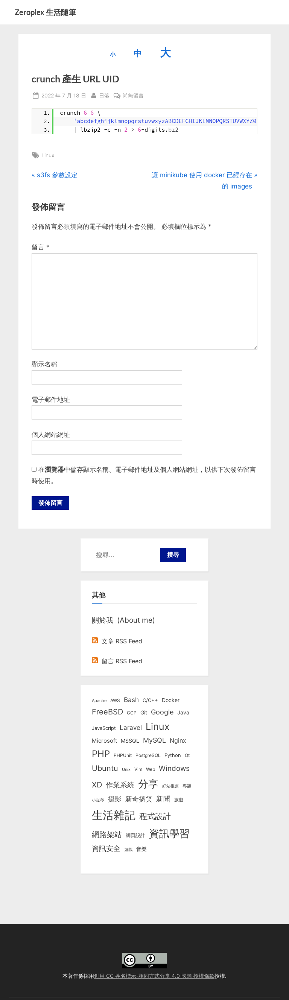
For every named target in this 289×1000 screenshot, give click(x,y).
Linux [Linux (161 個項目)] (158, 727)
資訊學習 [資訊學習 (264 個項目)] (169, 834)
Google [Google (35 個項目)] (162, 712)
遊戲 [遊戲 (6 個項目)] (128, 850)
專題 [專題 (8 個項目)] (187, 786)
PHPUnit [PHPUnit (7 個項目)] (123, 756)
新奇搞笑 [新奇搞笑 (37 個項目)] (138, 799)
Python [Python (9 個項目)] (172, 756)
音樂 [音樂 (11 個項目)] (141, 850)
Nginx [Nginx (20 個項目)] (178, 741)
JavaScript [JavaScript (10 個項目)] (104, 728)
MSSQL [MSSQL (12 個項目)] (130, 741)
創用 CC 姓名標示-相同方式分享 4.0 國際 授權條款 (154, 976)
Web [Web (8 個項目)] (150, 770)
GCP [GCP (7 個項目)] (132, 713)
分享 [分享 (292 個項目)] (148, 784)
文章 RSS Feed (117, 642)
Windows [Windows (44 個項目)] (174, 769)
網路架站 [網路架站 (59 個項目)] (107, 835)
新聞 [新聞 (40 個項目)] (163, 799)
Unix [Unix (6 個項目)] (126, 770)
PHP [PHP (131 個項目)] (101, 754)
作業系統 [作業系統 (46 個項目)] (120, 785)
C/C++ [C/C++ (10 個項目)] (150, 701)
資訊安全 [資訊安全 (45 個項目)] (106, 849)
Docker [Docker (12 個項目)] (170, 701)
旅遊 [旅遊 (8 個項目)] (178, 800)
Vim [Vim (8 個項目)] (138, 770)
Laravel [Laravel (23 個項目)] (131, 728)
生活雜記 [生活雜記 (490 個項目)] (113, 815)
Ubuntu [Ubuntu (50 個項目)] (105, 769)
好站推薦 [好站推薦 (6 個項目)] (170, 786)
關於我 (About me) (123, 620)
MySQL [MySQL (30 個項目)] (154, 741)
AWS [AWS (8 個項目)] (115, 701)
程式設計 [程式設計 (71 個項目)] (155, 817)
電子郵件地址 (51, 399)
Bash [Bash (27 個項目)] (131, 700)
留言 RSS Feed (117, 661)
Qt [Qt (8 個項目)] (187, 756)
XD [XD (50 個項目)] (97, 785)
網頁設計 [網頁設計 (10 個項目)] (135, 836)
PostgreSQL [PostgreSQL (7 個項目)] (148, 756)
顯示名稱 (44, 364)
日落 (104, 95)
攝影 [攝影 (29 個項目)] (115, 800)
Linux (48, 155)
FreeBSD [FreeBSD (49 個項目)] (107, 712)
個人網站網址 (51, 434)
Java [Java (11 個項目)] (183, 713)
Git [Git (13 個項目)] (143, 713)
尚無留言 (133, 95)
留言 (41, 247)
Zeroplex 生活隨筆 (45, 12)
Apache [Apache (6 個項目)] (99, 701)
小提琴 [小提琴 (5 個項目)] (98, 800)
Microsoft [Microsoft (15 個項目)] (104, 741)
